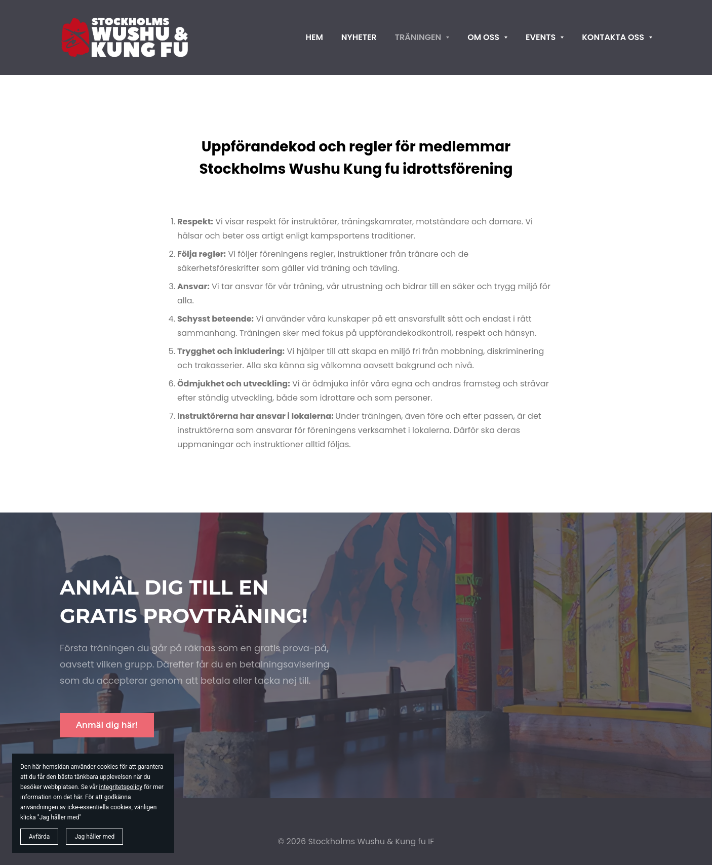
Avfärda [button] (39, 836)
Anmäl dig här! (107, 725)
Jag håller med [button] (94, 836)
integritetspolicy (120, 787)
